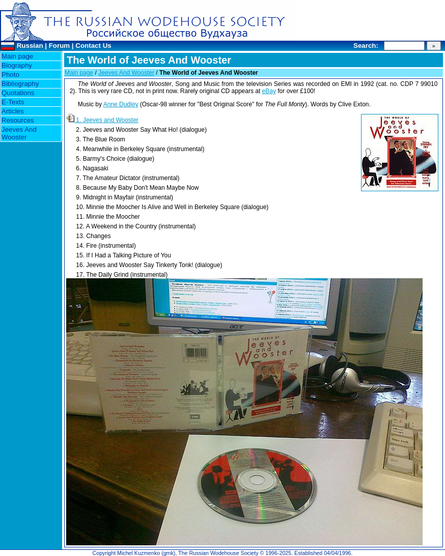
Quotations (18, 93)
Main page (17, 56)
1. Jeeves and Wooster (102, 120)
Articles (13, 111)
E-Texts (13, 102)
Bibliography (20, 83)
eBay (269, 91)
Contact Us (93, 45)
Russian (30, 45)
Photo (10, 74)
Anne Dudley (120, 104)
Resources (18, 120)
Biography (17, 65)
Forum (59, 45)
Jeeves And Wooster (19, 133)
